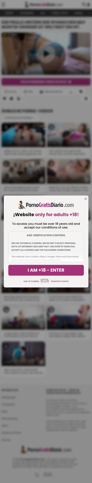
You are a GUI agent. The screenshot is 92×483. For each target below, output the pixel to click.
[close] (85, 199)
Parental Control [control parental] (59, 281)
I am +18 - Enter (46, 270)
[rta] (45, 282)
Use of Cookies (31, 281)
